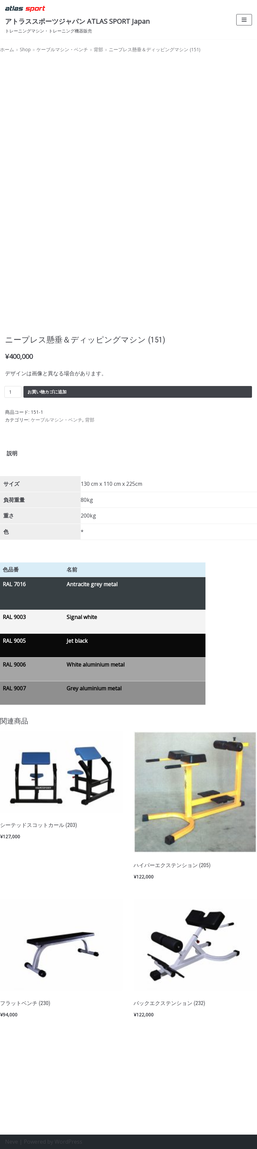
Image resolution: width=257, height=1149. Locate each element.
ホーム (7, 49)
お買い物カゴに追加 (47, 477)
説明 (12, 539)
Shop (25, 49)
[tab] (12, 539)
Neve (11, 1141)
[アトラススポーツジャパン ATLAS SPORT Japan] (77, 19)
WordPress (68, 1141)
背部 (98, 49)
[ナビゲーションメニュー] (244, 19)
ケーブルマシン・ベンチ (62, 49)
